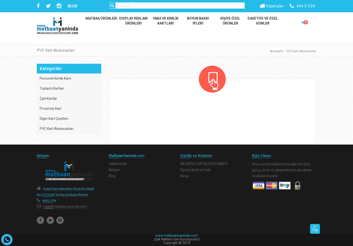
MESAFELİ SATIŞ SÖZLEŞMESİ (203, 164)
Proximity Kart (51, 109)
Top (315, 228)
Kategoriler (51, 68)
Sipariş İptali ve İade (195, 170)
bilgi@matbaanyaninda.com (65, 207)
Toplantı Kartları (52, 88)
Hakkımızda (118, 164)
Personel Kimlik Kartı (55, 78)
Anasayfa (276, 51)
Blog (112, 176)
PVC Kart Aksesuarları (57, 129)
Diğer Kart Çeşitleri (54, 119)
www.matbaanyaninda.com (176, 235)
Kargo (184, 176)
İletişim (114, 170)
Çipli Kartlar (48, 98)
